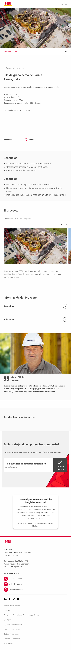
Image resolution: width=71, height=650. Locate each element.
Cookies (7, 610)
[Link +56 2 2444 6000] (35, 579)
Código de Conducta (11, 634)
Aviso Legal (8, 643)
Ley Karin (7, 620)
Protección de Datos (12, 629)
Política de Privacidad (12, 606)
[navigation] (16, 68)
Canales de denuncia (12, 639)
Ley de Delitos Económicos (14, 625)
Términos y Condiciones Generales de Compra (22, 615)
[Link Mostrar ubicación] (35, 589)
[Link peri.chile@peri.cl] (35, 584)
